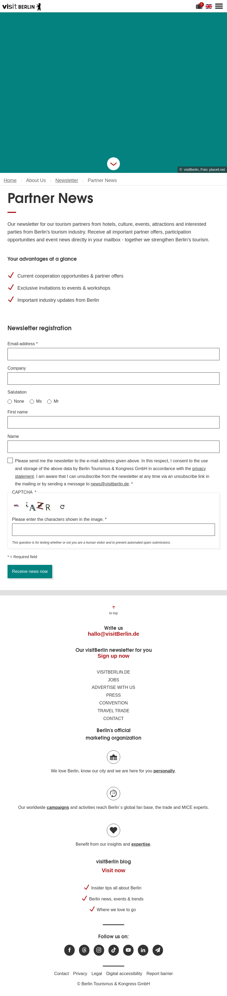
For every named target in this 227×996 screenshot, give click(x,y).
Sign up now (114, 656)
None (19, 401)
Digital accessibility (124, 973)
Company (16, 368)
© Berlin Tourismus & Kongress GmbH (113, 984)
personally (164, 771)
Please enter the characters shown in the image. (58, 519)
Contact (113, 718)
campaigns (58, 807)
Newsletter (66, 180)
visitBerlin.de (113, 672)
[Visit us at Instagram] (99, 950)
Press (113, 695)
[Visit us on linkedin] (143, 950)
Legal (97, 973)
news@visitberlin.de (110, 484)
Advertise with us (113, 687)
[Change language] (210, 6)
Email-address (21, 343)
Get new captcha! (62, 507)
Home (10, 180)
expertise (140, 844)
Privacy (80, 973)
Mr (56, 401)
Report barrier (159, 973)
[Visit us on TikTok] (113, 950)
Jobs (113, 680)
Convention (113, 703)
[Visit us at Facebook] (69, 950)
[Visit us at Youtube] (128, 950)
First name (17, 412)
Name (13, 436)
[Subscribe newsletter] (158, 950)
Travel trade (114, 710)
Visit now (113, 870)
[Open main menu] (219, 6)
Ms (39, 401)
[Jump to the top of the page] (113, 610)
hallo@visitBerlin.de (113, 634)
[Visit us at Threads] (84, 950)
